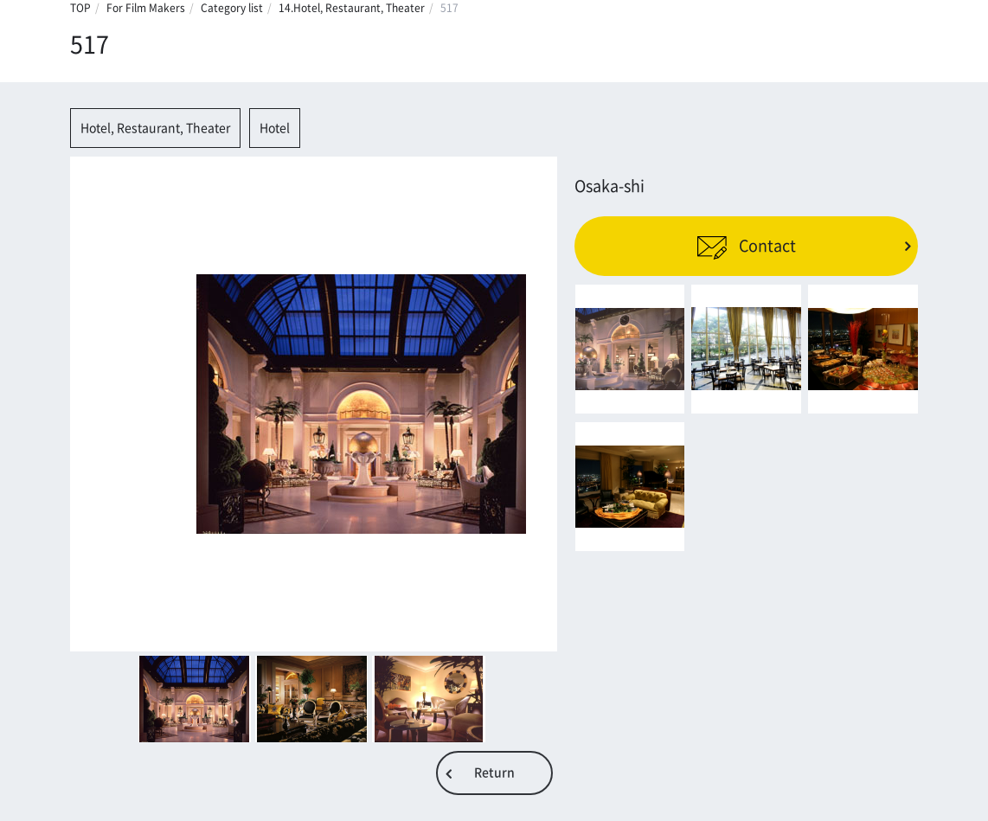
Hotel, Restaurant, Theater (155, 128)
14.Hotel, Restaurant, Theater (352, 8)
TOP (80, 8)
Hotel (275, 128)
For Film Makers (145, 8)
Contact (746, 245)
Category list (232, 8)
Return (494, 772)
